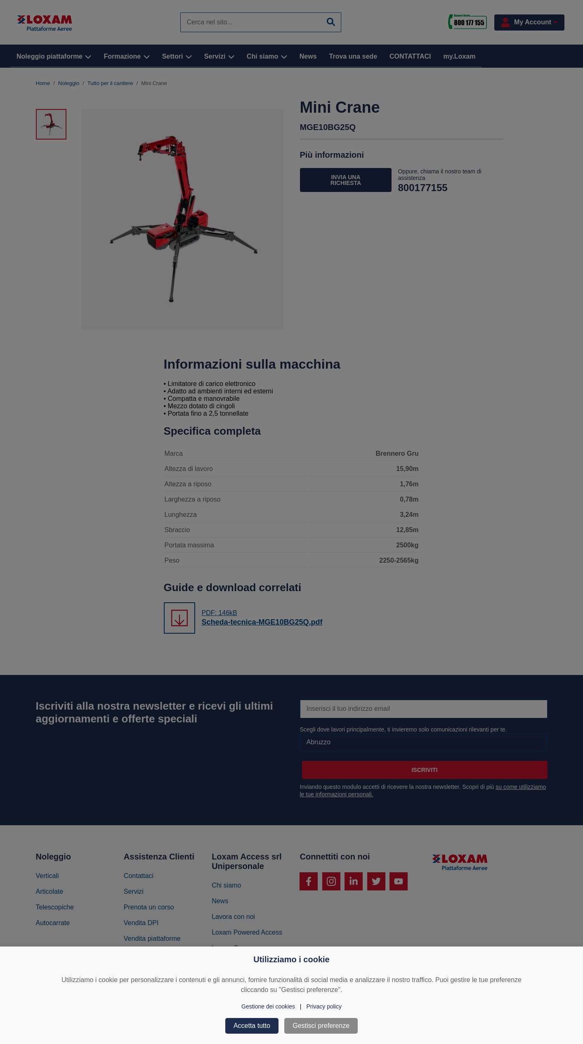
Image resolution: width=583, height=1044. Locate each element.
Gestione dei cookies (268, 1006)
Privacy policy (324, 1006)
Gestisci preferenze (321, 1025)
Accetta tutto (252, 1025)
